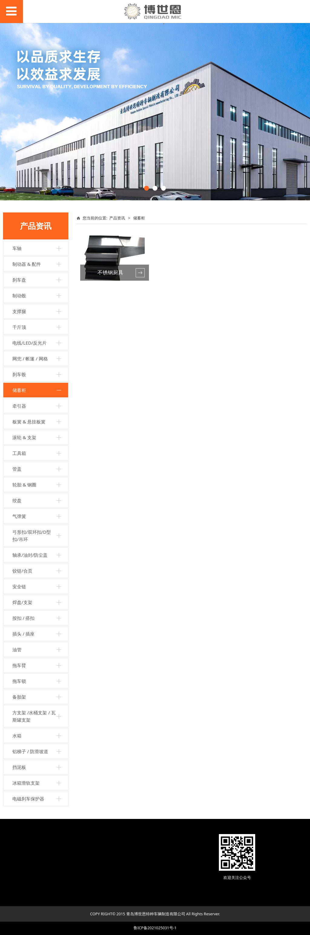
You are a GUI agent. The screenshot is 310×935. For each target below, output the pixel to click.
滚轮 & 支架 (24, 437)
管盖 (16, 469)
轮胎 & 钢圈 (24, 485)
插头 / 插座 (23, 634)
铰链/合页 (22, 571)
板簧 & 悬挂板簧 (28, 422)
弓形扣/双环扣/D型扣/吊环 (31, 535)
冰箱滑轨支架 (26, 783)
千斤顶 (19, 327)
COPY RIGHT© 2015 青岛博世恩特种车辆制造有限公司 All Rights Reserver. (155, 914)
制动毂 (19, 295)
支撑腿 (19, 311)
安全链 (19, 586)
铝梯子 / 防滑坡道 (30, 751)
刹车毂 (19, 374)
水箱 (16, 736)
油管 (16, 649)
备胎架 (19, 697)
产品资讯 (117, 218)
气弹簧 (19, 516)
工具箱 (19, 453)
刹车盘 (19, 280)
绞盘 (16, 500)
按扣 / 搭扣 (23, 618)
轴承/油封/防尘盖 (30, 555)
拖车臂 (19, 665)
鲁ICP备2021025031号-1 (155, 927)
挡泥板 (19, 767)
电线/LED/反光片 (29, 343)
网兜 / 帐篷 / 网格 (30, 359)
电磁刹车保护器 (28, 799)
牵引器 (19, 406)
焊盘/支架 (22, 602)
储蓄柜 (19, 390)
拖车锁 (19, 681)
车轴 (16, 248)
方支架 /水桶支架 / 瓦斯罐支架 (34, 716)
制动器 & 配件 (26, 264)
